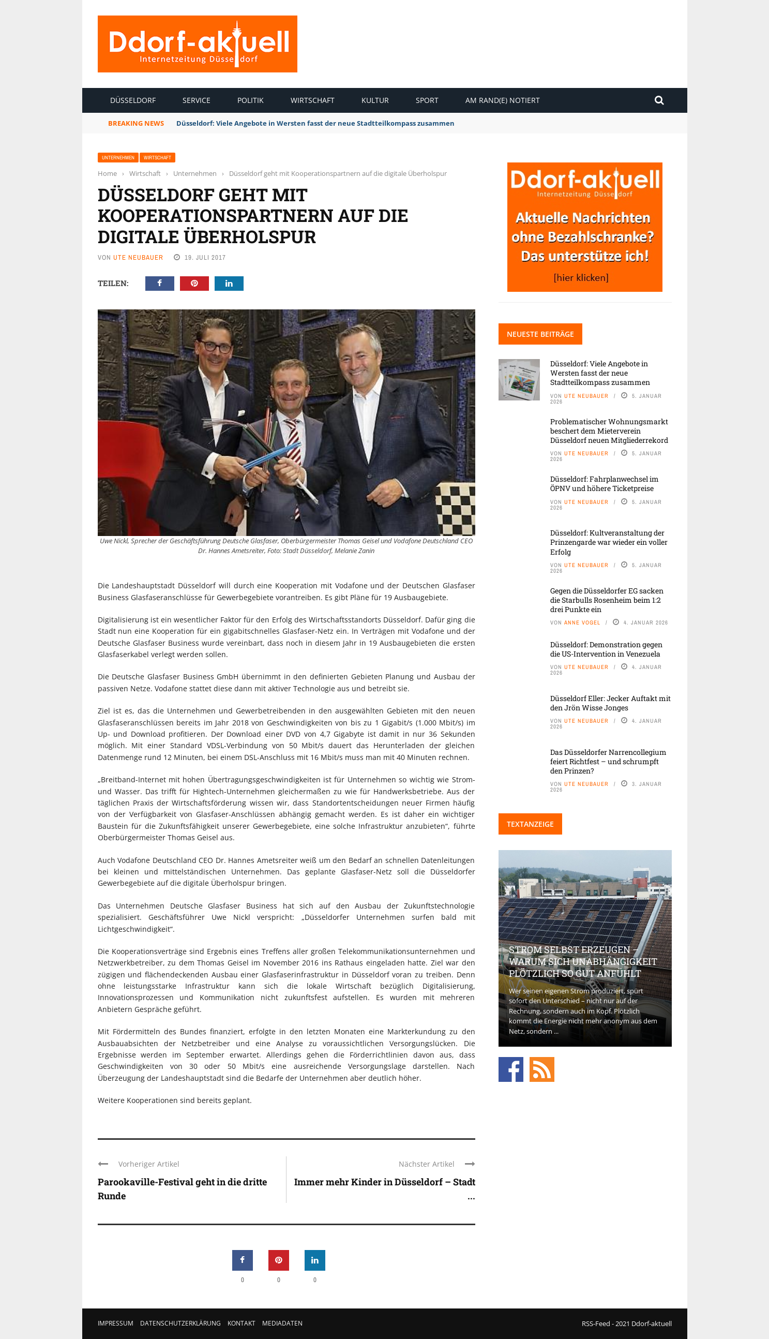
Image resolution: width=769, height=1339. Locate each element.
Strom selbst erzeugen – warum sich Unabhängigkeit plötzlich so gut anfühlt (583, 961)
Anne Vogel (582, 622)
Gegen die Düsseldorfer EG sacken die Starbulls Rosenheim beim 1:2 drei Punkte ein (607, 600)
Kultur (375, 100)
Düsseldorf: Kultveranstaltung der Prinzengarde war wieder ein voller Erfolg (609, 542)
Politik (250, 100)
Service (196, 100)
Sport (427, 100)
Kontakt (241, 1323)
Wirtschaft (313, 100)
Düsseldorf (133, 100)
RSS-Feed (596, 1323)
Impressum (115, 1323)
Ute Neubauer (138, 257)
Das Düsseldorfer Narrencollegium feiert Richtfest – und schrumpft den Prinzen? (608, 761)
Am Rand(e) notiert (502, 100)
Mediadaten (282, 1323)
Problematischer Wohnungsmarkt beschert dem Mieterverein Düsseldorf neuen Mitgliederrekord (609, 430)
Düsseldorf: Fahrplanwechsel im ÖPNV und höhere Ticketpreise (604, 483)
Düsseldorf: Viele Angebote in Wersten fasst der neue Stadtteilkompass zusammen (315, 123)
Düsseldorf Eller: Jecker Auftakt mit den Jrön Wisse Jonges (610, 702)
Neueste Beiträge (540, 334)
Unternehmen (118, 157)
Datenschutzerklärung (180, 1323)
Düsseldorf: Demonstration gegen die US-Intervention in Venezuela (606, 649)
